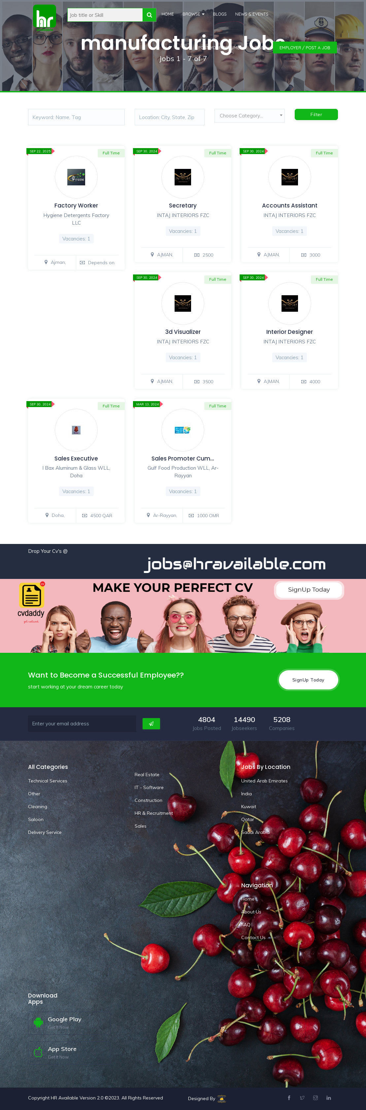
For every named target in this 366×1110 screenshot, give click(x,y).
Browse (191, 13)
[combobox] (250, 117)
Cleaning (37, 806)
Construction (148, 800)
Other (34, 794)
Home (168, 13)
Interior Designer (289, 332)
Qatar (247, 819)
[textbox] (250, 116)
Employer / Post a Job (305, 47)
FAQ (245, 925)
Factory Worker (76, 205)
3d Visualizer (183, 332)
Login (258, 47)
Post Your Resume (219, 47)
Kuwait (248, 806)
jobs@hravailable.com (244, 564)
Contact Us (253, 937)
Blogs (220, 13)
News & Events (252, 13)
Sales (141, 826)
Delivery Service (45, 832)
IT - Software (149, 787)
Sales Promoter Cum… (182, 458)
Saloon (36, 819)
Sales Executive (76, 458)
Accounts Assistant (289, 205)
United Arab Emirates (264, 781)
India (246, 794)
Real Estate (147, 774)
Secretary (183, 205)
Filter (316, 114)
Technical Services (47, 781)
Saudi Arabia (255, 832)
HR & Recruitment (154, 813)
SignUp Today (308, 680)
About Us (251, 912)
